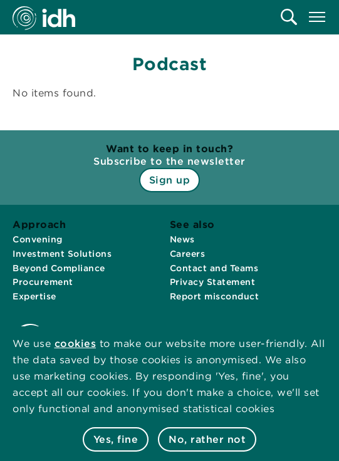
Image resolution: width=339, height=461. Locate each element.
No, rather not (207, 439)
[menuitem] (288, 16)
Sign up (169, 180)
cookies (75, 344)
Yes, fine (115, 439)
